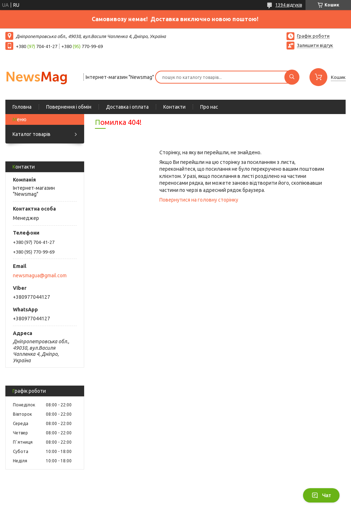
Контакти (174, 106)
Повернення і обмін (68, 106)
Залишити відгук (315, 45)
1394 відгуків (288, 5)
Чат (321, 495)
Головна (22, 106)
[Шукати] (291, 77)
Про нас (209, 106)
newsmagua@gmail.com (40, 275)
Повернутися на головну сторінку (198, 200)
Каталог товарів (32, 134)
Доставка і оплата (127, 106)
